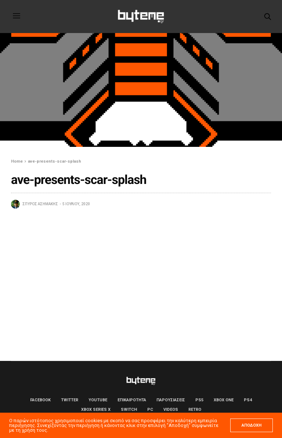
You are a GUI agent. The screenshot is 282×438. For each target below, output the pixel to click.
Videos (170, 409)
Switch (129, 409)
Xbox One (224, 400)
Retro (194, 409)
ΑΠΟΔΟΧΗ (251, 425)
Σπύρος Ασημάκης (40, 204)
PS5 (199, 400)
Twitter (69, 400)
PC (150, 409)
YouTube (97, 400)
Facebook (40, 400)
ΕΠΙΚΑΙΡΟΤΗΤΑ (132, 400)
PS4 (248, 400)
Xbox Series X (96, 409)
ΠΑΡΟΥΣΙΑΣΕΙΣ (170, 400)
